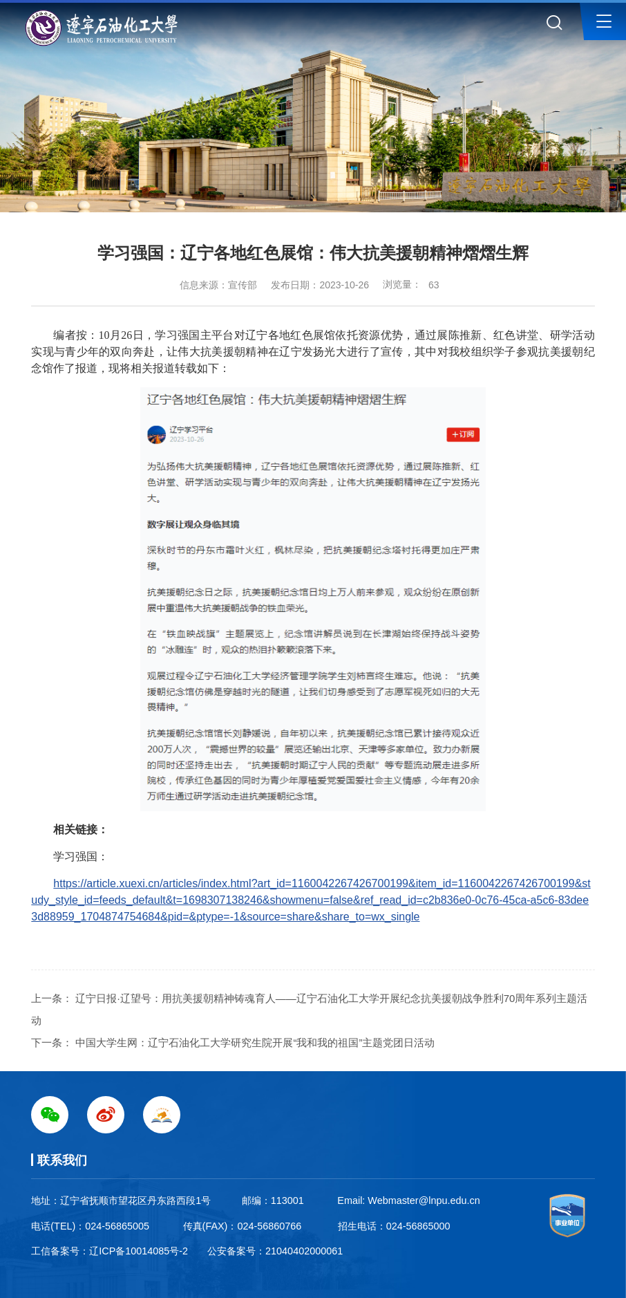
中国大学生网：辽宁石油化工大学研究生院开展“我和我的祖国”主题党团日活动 (255, 1042)
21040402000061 (304, 1251)
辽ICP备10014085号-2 (138, 1251)
